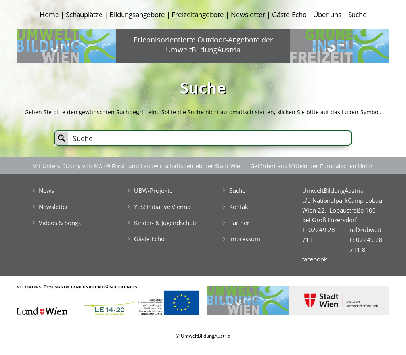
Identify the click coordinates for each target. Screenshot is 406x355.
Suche (357, 14)
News (46, 190)
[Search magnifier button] (61, 138)
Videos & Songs (60, 222)
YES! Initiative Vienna (162, 207)
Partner (239, 222)
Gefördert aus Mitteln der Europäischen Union (312, 166)
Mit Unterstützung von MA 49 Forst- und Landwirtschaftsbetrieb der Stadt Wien (138, 166)
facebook (314, 259)
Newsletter (248, 14)
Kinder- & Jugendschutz (165, 222)
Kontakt (239, 207)
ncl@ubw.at (365, 230)
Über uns (327, 14)
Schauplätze (84, 14)
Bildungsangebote (137, 14)
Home (49, 14)
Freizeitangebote (198, 14)
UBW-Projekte (153, 190)
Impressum (244, 239)
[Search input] (210, 138)
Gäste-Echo (289, 14)
